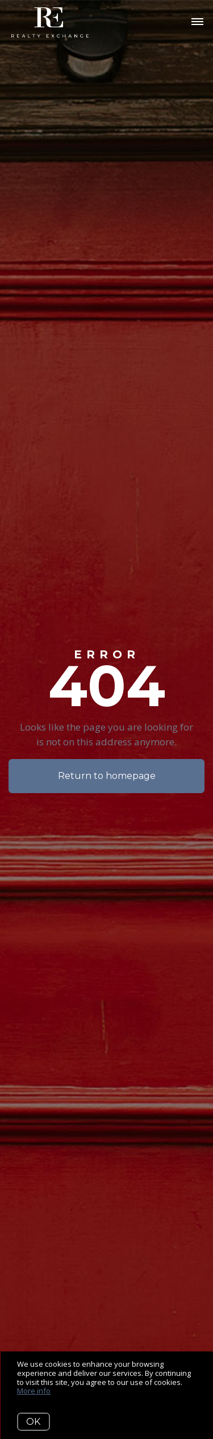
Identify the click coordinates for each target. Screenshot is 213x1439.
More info (34, 1391)
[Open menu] (197, 22)
